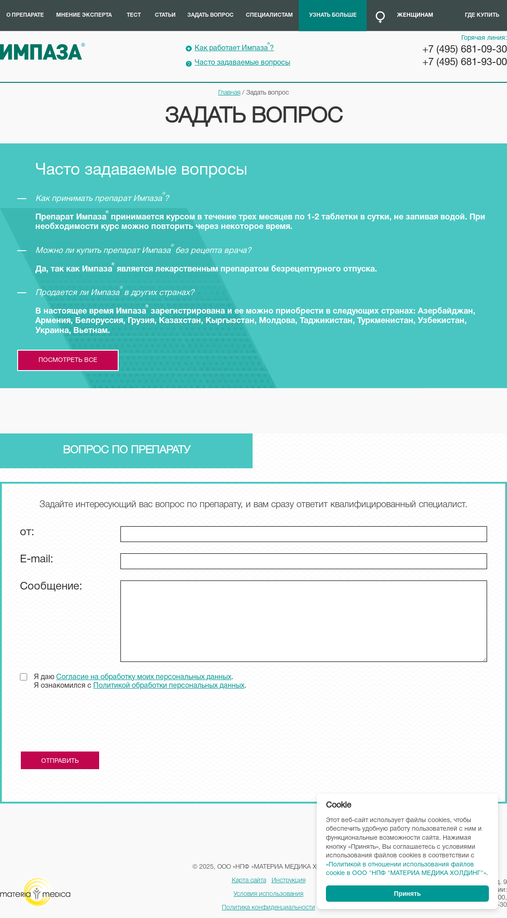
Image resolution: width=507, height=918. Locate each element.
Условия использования (268, 894)
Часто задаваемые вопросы (242, 63)
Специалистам (269, 15)
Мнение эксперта (84, 15)
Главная (229, 93)
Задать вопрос (210, 15)
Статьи (165, 15)
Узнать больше (333, 15)
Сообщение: (51, 587)
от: (27, 532)
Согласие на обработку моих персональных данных (143, 677)
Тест (134, 15)
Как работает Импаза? (234, 47)
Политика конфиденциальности (268, 908)
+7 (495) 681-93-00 (464, 62)
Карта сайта (249, 881)
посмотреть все (67, 360)
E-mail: (36, 560)
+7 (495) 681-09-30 (464, 49)
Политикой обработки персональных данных (168, 686)
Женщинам (415, 15)
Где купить (482, 15)
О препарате (25, 15)
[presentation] (89, 724)
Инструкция (289, 881)
